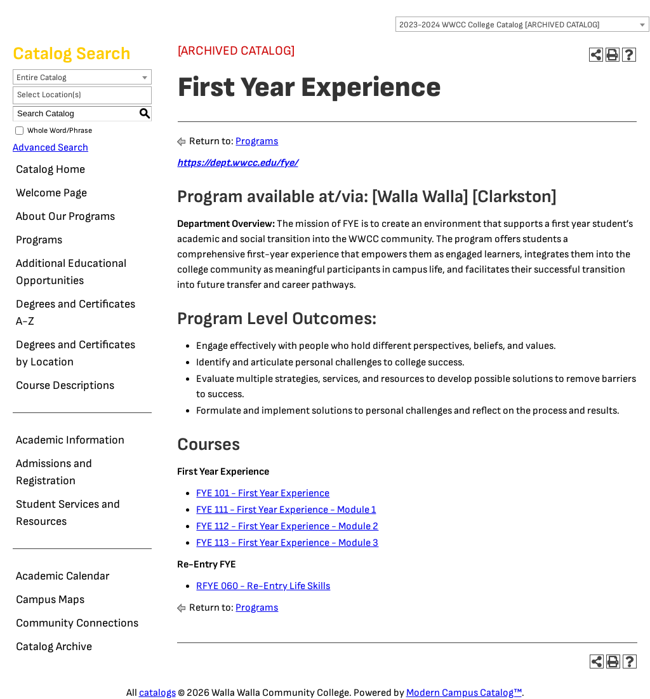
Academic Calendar (62, 576)
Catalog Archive (54, 646)
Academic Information (70, 440)
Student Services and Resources (68, 513)
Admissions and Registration (54, 472)
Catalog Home (50, 169)
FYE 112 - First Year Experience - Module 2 (287, 526)
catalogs (157, 693)
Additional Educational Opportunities (71, 272)
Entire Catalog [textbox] (42, 77)
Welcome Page (51, 193)
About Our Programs (65, 216)
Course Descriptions (65, 385)
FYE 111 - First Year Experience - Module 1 (286, 510)
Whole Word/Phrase (59, 130)
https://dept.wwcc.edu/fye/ (237, 163)
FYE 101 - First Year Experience (262, 493)
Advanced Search (50, 148)
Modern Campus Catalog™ (464, 693)
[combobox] (522, 24)
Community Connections (77, 623)
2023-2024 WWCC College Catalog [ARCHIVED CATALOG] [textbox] (499, 25)
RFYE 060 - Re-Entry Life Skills (263, 586)
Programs (39, 240)
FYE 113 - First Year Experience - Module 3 (287, 543)
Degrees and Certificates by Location (75, 353)
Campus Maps (50, 599)
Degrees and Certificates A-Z (75, 312)
